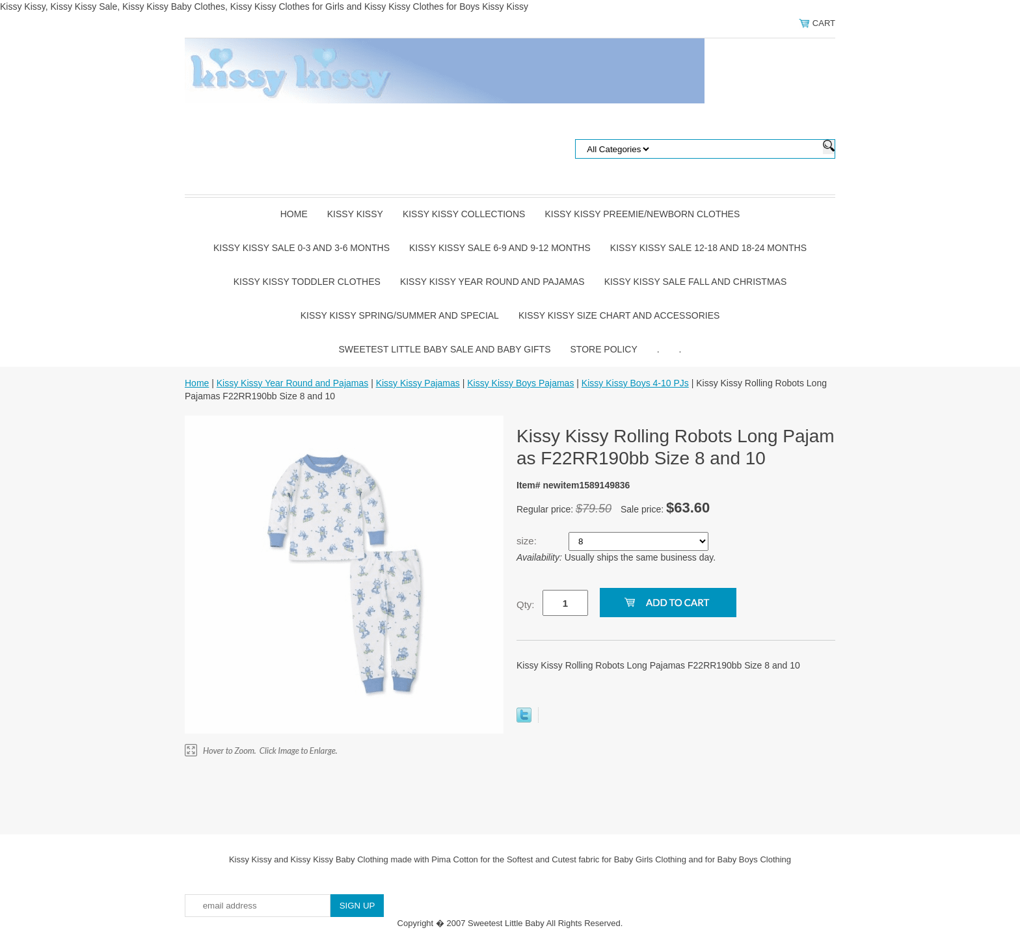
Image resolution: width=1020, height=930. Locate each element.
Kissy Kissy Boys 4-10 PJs (635, 383)
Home (294, 214)
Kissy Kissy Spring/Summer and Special (400, 315)
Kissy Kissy (355, 214)
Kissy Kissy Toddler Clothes (307, 281)
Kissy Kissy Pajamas (418, 383)
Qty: (526, 604)
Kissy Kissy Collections (464, 214)
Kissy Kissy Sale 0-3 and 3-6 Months (301, 248)
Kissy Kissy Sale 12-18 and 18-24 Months (708, 248)
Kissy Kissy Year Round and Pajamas (492, 281)
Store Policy (604, 349)
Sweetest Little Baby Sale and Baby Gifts (445, 349)
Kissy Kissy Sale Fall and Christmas (695, 281)
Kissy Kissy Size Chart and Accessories (618, 315)
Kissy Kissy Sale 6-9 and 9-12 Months (500, 248)
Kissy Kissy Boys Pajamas (520, 383)
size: (528, 540)
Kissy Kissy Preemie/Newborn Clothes (642, 214)
